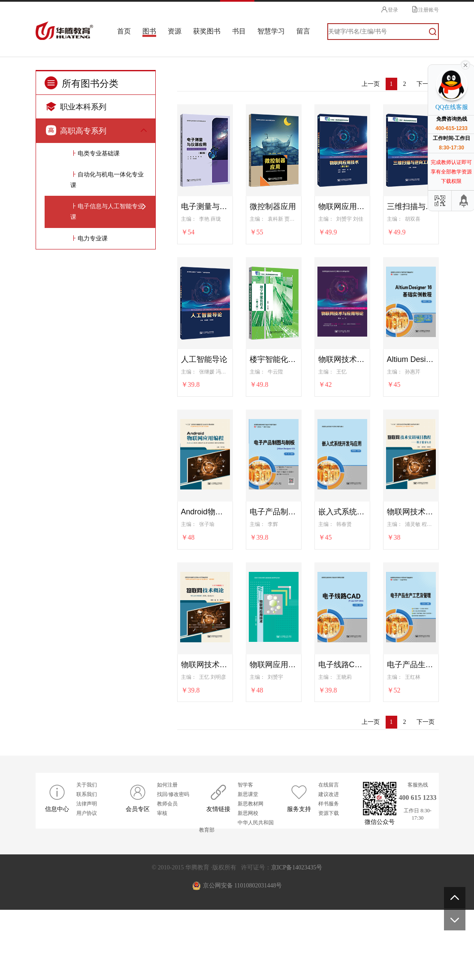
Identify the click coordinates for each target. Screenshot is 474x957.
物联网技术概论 (205, 663)
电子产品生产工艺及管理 (411, 663)
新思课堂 (248, 842)
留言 (303, 31)
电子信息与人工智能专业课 (107, 633)
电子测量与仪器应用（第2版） (205, 205)
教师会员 (167, 851)
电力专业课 (93, 660)
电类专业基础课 (99, 575)
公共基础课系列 (90, 153)
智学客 (245, 832)
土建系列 (81, 448)
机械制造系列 (87, 512)
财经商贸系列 (87, 174)
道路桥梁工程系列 (93, 343)
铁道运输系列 (87, 385)
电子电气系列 (87, 554)
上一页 (371, 83)
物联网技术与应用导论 (342, 358)
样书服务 (328, 851)
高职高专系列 (76, 129)
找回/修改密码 (173, 842)
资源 (177, 31)
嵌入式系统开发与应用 (342, 511)
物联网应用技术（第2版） (342, 205)
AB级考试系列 (88, 258)
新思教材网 (250, 851)
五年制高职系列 (90, 744)
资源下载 (328, 860)
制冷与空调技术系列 (96, 533)
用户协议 (86, 860)
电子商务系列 (87, 216)
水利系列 (81, 766)
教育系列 (81, 702)
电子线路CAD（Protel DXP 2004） (342, 663)
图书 (153, 31)
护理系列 (81, 279)
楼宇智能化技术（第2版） (274, 358)
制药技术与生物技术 (96, 322)
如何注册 (167, 832)
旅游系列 (81, 723)
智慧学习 (271, 31)
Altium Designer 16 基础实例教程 (411, 358)
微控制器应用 (273, 205)
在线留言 (328, 832)
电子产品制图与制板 (274, 511)
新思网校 (248, 860)
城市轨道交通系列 (93, 364)
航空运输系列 (87, 406)
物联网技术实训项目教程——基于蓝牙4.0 (411, 511)
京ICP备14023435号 (297, 914)
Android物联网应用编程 (205, 511)
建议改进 (328, 842)
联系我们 (86, 842)
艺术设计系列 (87, 427)
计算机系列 (84, 195)
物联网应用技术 (274, 663)
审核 (162, 860)
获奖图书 (208, 31)
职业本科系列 (76, 105)
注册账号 (425, 9)
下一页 (426, 83)
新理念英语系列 (90, 237)
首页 (128, 31)
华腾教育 (70, 31)
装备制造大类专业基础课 (102, 491)
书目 (240, 31)
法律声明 (86, 851)
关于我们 (86, 832)
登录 (388, 9)
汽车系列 (81, 681)
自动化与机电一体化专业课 (107, 602)
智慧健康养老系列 (93, 301)
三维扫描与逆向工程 (411, 205)
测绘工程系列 (87, 470)
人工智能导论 (204, 358)
